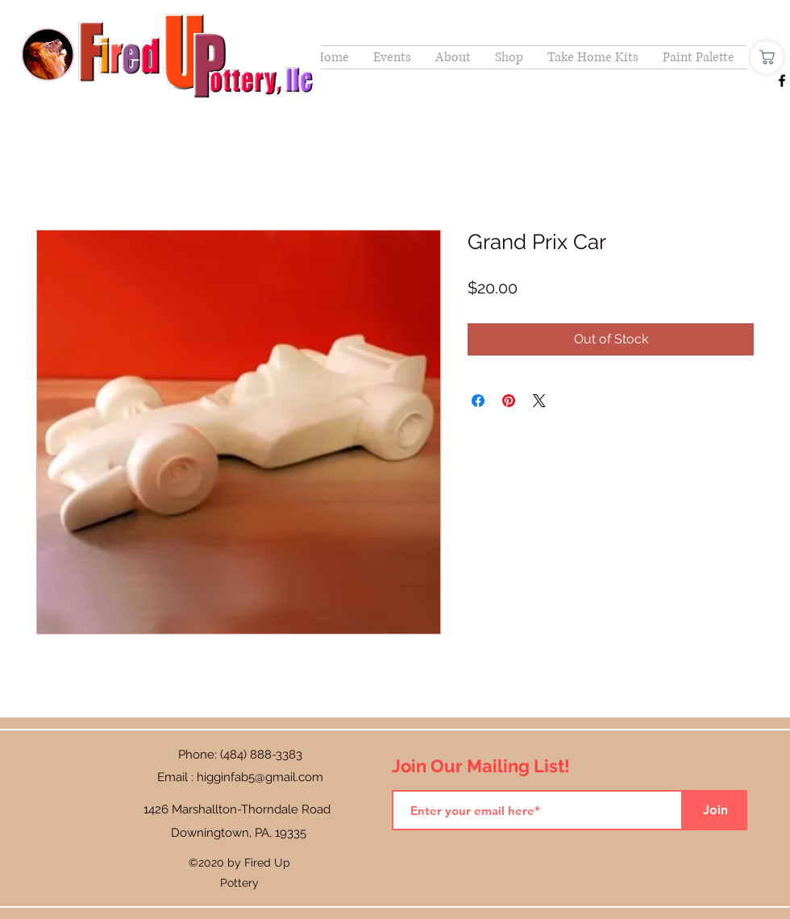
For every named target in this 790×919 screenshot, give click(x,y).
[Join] (715, 810)
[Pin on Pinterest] (508, 400)
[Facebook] (782, 81)
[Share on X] (539, 400)
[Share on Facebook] (478, 400)
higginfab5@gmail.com (260, 777)
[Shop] (766, 57)
